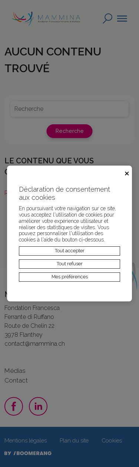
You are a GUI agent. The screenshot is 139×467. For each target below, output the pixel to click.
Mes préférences (70, 276)
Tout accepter (70, 250)
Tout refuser (70, 263)
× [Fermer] (127, 172)
